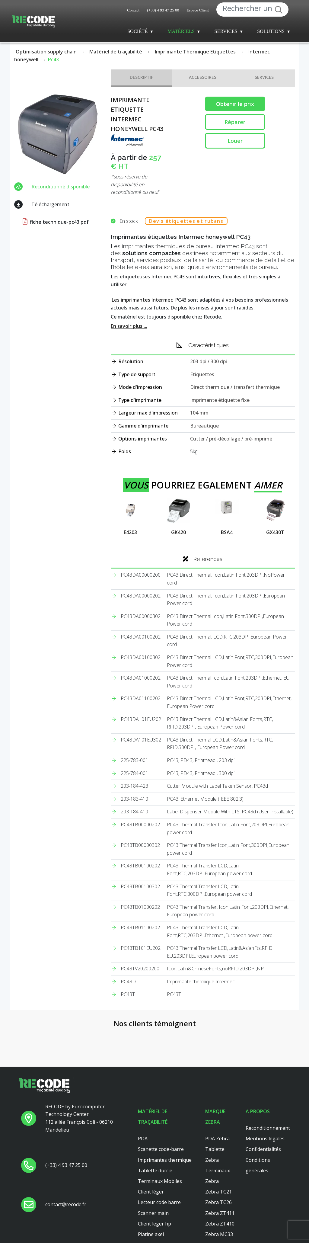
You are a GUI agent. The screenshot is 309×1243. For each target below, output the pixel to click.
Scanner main (153, 1173)
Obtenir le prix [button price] (235, 103)
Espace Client (197, 10)
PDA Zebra (217, 1099)
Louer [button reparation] (235, 140)
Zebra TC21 (218, 1152)
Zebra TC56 (218, 1205)
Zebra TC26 (218, 1162)
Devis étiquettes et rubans (186, 221)
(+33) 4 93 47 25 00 (163, 10)
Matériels (181, 31)
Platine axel (151, 1194)
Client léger (151, 1152)
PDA (143, 1099)
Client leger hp (154, 1184)
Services (226, 31)
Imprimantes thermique (165, 1120)
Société (137, 31)
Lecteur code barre (159, 1162)
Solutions (271, 31)
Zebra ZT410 (219, 1184)
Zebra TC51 (218, 1216)
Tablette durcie (155, 1130)
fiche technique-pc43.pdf (55, 222)
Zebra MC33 (219, 1194)
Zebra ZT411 (219, 1173)
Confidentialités (263, 1109)
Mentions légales (265, 1099)
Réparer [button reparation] (235, 122)
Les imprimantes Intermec (142, 299)
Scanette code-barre (161, 1109)
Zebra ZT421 (219, 1226)
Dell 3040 (148, 1205)
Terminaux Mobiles (160, 1141)
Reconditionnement (268, 1088)
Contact (133, 10)
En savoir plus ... (129, 326)
